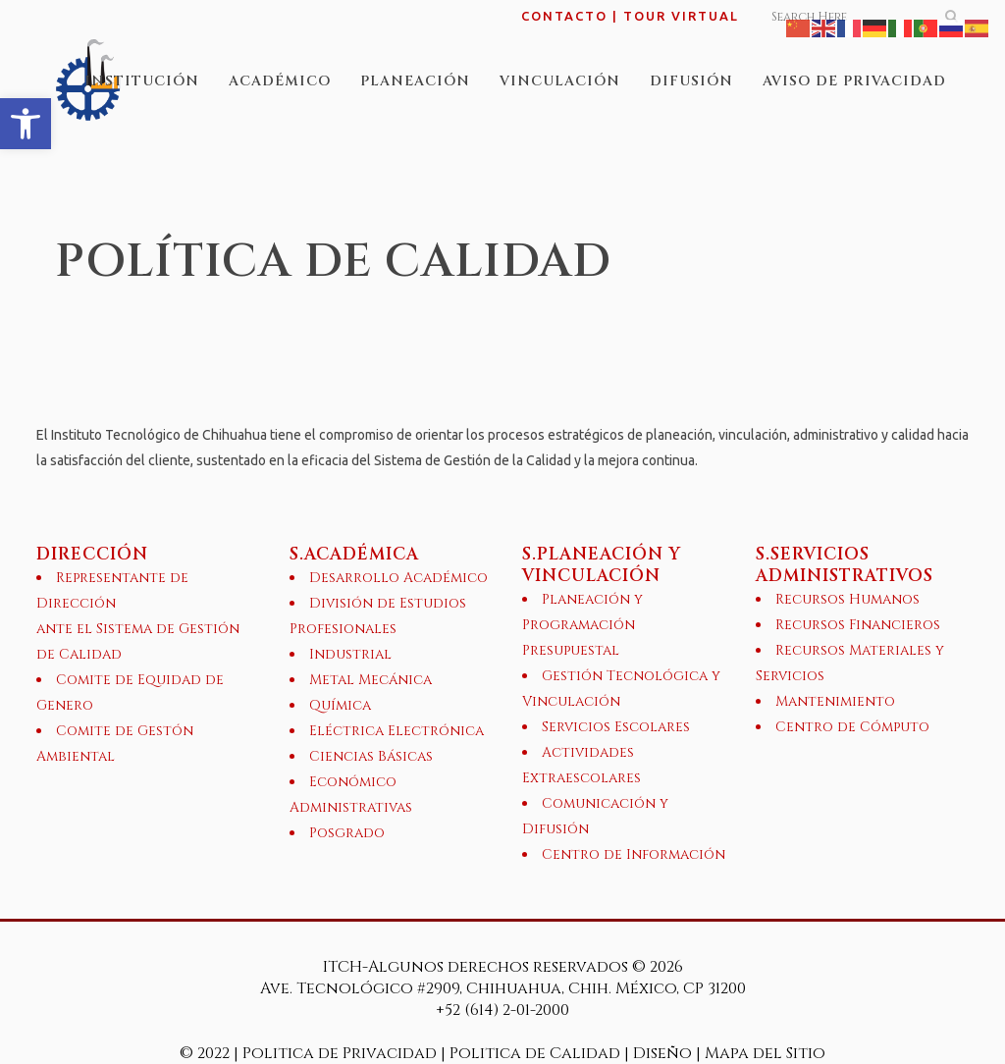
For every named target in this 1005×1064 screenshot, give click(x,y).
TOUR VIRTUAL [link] (681, 16)
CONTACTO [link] (564, 16)
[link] (25, 123)
